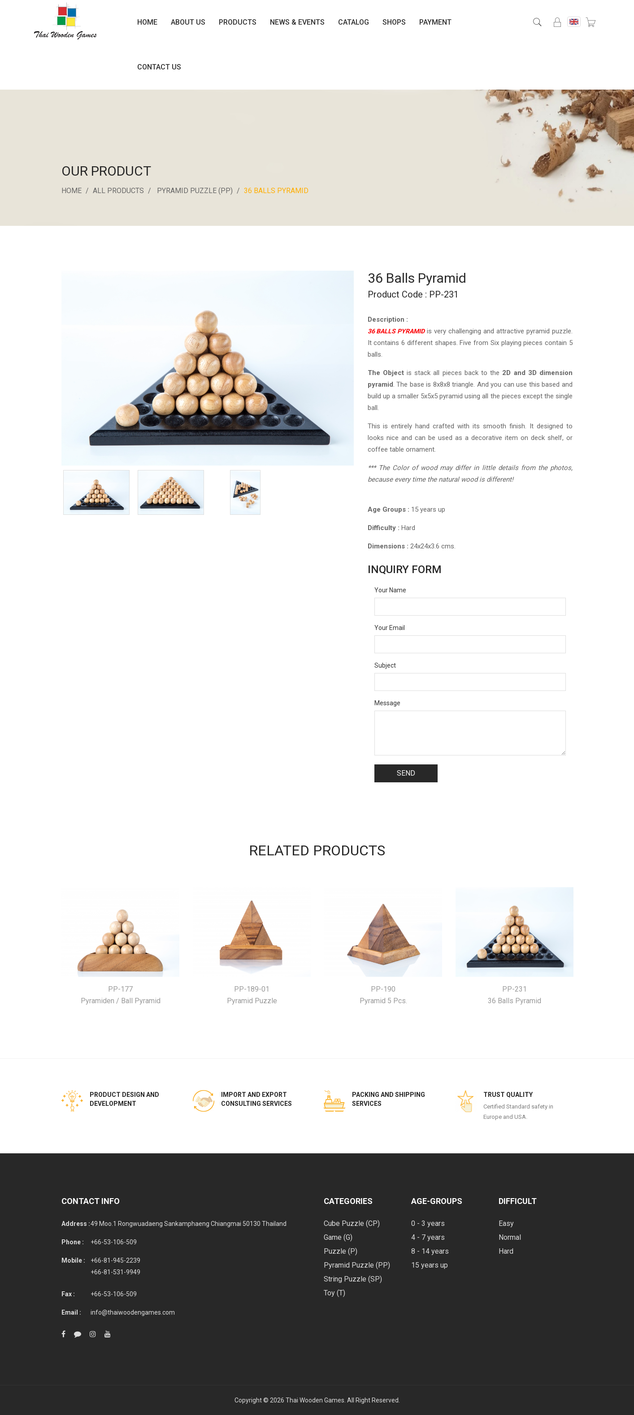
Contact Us (159, 67)
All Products (118, 190)
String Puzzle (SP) (353, 1279)
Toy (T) (334, 1293)
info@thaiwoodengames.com (133, 1312)
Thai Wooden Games (315, 1400)
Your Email (389, 628)
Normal (510, 1237)
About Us (188, 22)
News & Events (297, 22)
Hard (506, 1251)
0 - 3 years (428, 1223)
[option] (96, 492)
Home (147, 22)
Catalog (353, 22)
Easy (506, 1223)
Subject (385, 665)
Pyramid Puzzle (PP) (195, 190)
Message (387, 703)
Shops (394, 22)
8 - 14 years (430, 1251)
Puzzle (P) (340, 1251)
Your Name (390, 590)
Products (237, 22)
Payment (435, 22)
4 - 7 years (428, 1237)
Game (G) (338, 1237)
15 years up (429, 1265)
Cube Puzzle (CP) (352, 1223)
